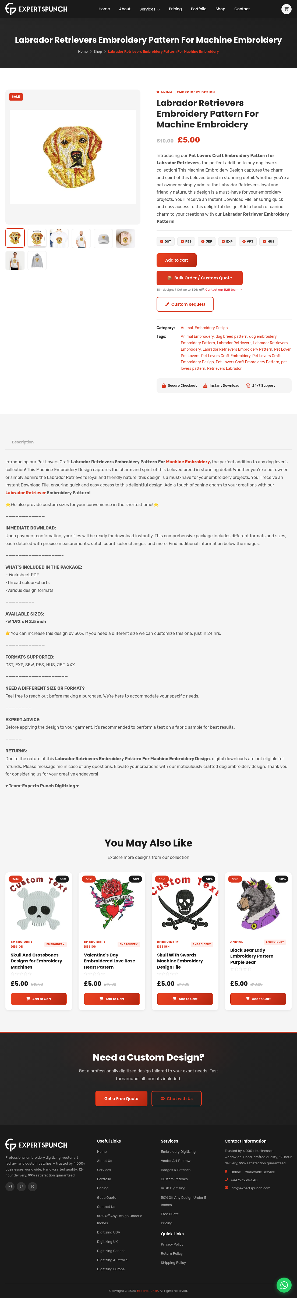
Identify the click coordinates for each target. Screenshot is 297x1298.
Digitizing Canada (111, 1251)
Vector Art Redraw (175, 1161)
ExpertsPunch (147, 1291)
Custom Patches (174, 1179)
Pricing (175, 9)
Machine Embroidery (188, 461)
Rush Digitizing (173, 1188)
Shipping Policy (173, 1263)
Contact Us (106, 1207)
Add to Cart (38, 999)
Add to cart (176, 260)
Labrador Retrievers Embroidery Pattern (237, 349)
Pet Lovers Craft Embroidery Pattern (247, 362)
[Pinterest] (21, 1187)
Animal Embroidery (197, 336)
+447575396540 (244, 1180)
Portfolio (199, 9)
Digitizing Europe (111, 1269)
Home (103, 9)
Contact (243, 9)
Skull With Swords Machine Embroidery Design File (180, 961)
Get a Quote (106, 1198)
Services (150, 9)
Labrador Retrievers (234, 343)
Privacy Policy (172, 1244)
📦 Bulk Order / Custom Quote (199, 278)
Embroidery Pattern (198, 343)
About (124, 9)
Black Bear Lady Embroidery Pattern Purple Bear (252, 956)
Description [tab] (23, 442)
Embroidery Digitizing (178, 1152)
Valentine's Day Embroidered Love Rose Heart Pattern (109, 961)
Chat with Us (177, 1098)
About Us (104, 1161)
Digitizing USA (108, 1232)
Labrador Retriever (25, 492)
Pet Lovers (190, 356)
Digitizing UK (107, 1242)
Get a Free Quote (121, 1098)
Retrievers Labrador (224, 368)
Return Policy (172, 1253)
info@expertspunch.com (250, 1188)
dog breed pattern (231, 336)
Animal (168, 92)
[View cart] (286, 9)
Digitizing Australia (112, 1260)
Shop (222, 9)
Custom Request (185, 304)
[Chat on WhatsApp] (284, 1285)
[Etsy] (32, 1187)
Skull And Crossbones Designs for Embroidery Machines (36, 961)
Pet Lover (282, 349)
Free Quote (170, 1214)
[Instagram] (10, 1187)
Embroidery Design (196, 92)
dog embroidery (263, 336)
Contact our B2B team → (223, 289)
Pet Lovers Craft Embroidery (225, 356)
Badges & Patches (175, 1170)
